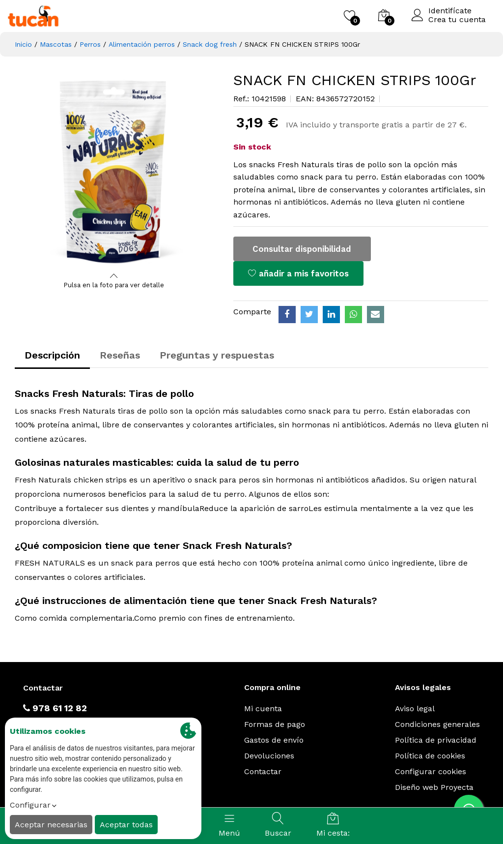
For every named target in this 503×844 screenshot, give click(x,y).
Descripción (52, 355)
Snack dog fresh (210, 44)
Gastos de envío (274, 740)
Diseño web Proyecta (434, 787)
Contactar (262, 771)
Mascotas (56, 44)
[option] (114, 171)
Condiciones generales (437, 724)
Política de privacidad (435, 740)
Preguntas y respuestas (217, 355)
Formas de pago (274, 724)
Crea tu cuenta (457, 19)
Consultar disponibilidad (301, 249)
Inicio (23, 44)
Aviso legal (415, 708)
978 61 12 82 (55, 708)
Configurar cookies (430, 771)
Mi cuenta (263, 708)
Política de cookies (430, 755)
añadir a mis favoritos (298, 273)
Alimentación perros (142, 44)
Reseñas (120, 355)
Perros (90, 44)
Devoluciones (269, 755)
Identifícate (450, 10)
